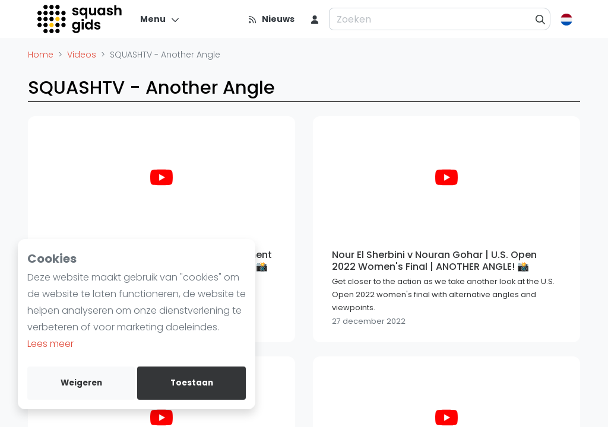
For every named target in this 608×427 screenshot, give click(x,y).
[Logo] (80, 19)
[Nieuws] (271, 19)
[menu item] (315, 19)
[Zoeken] (540, 19)
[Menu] (160, 19)
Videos (81, 54)
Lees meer (50, 343)
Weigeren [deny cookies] (81, 382)
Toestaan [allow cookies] (191, 382)
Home (40, 54)
